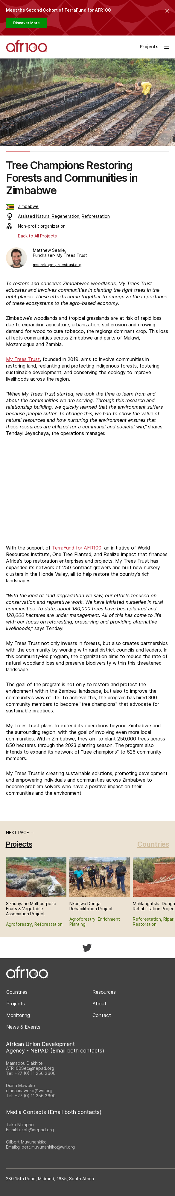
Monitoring (18, 1015)
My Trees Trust (23, 359)
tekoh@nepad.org (35, 1129)
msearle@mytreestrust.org (57, 265)
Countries (153, 844)
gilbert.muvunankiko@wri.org (46, 1146)
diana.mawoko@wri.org (29, 1090)
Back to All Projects (37, 235)
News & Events (23, 1027)
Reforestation (96, 216)
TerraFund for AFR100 (76, 548)
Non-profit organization (36, 226)
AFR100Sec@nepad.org (30, 1068)
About (99, 1004)
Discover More (26, 23)
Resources (104, 992)
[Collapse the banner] (167, 10)
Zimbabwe (22, 206)
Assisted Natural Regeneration (48, 216)
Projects (15, 1004)
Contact (101, 1015)
